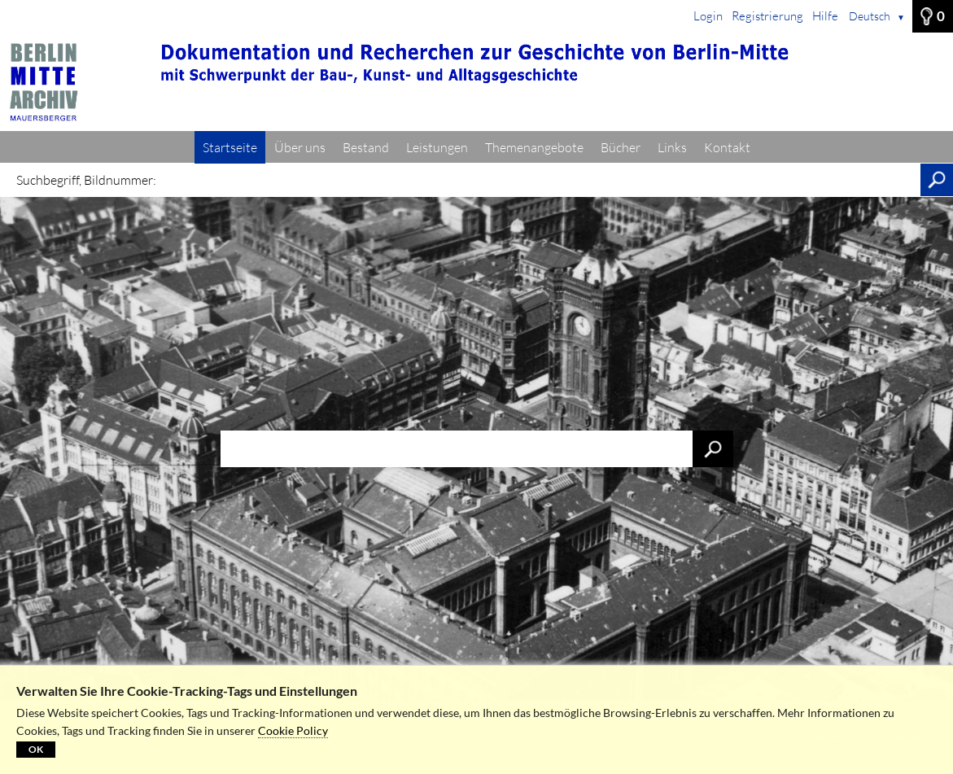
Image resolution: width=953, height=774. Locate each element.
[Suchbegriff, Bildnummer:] (542, 180)
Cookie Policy (293, 730)
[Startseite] (476, 82)
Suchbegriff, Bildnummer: (86, 180)
